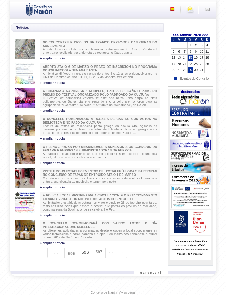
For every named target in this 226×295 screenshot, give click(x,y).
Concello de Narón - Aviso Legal (113, 292)
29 (190, 70)
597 (98, 252)
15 (190, 57)
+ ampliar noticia (52, 58)
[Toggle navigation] (16, 9)
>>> (205, 35)
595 (71, 253)
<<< (176, 35)
